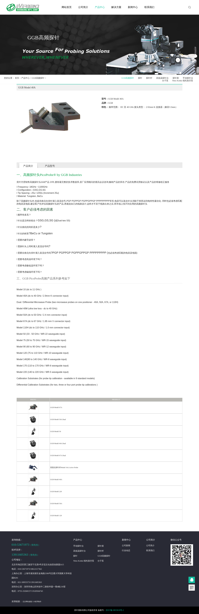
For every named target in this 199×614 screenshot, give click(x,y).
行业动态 (126, 550)
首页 (17, 78)
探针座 (176, 78)
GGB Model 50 (55, 431)
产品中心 (100, 7)
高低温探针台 (162, 78)
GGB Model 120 (56, 516)
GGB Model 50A (56, 504)
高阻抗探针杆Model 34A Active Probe (64, 467)
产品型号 (50, 166)
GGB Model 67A (56, 407)
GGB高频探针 (38, 78)
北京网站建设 (27, 602)
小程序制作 (37, 602)
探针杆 (149, 78)
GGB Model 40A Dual (58, 443)
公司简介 (83, 7)
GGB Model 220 (56, 491)
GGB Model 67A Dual (58, 455)
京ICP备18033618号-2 (115, 610)
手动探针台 (188, 78)
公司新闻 (126, 545)
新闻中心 (133, 7)
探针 (140, 78)
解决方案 (116, 7)
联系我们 (149, 7)
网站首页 (67, 7)
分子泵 (165, 81)
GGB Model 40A (56, 479)
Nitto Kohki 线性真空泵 (182, 81)
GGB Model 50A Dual (58, 419)
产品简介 (28, 166)
